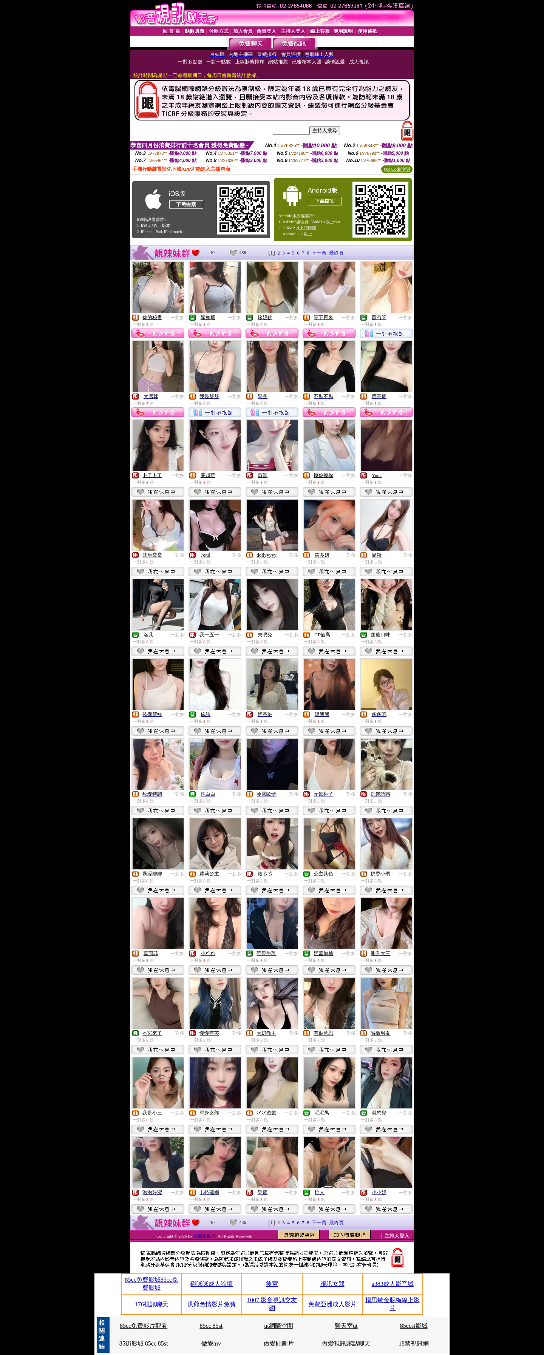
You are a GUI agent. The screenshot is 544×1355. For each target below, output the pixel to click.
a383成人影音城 (393, 1284)
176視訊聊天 (151, 1304)
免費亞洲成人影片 (332, 1304)
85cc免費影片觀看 (143, 1326)
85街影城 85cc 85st (143, 1343)
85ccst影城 (414, 1326)
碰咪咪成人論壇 (211, 1284)
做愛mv (211, 1343)
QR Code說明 (397, 169)
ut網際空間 (278, 1326)
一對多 (177, 317)
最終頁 (336, 253)
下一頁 (319, 253)
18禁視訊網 (414, 1343)
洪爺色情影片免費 (211, 1304)
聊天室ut (346, 1326)
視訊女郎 (332, 1284)
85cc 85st (211, 1326)
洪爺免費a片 (206, 1236)
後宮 (272, 1284)
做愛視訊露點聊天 (346, 1343)
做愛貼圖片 (279, 1343)
